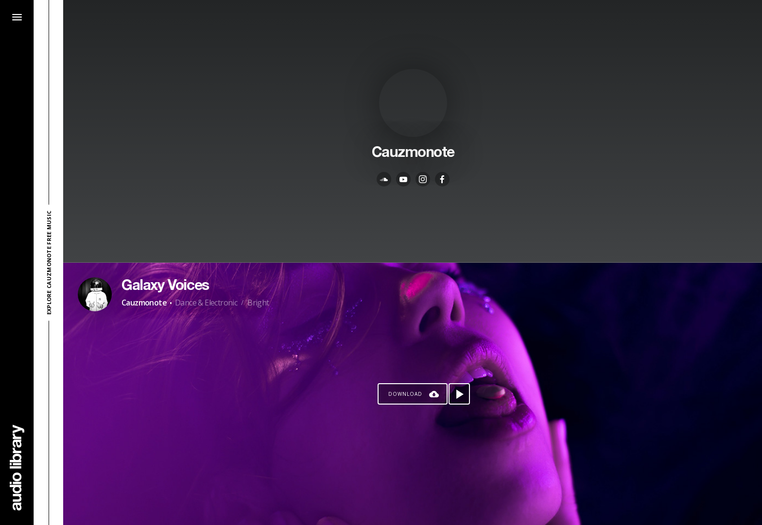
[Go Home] (17, 467)
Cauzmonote (144, 302)
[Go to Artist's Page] (95, 294)
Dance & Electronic (206, 302)
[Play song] (459, 394)
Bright (258, 302)
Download (405, 393)
